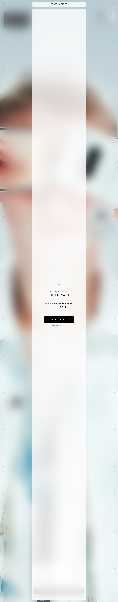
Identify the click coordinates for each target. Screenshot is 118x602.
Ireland (59, 326)
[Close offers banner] (83, 9)
